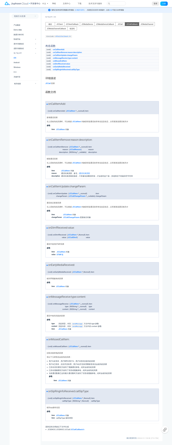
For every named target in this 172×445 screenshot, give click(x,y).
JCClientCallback (72, 24)
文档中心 (66, 3)
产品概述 (17, 25)
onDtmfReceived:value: (61, 64)
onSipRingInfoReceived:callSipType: (66, 70)
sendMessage (77, 324)
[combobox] (116, 3)
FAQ (54, 3)
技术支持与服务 (95, 3)
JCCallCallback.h (63, 36)
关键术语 (17, 77)
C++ (15, 72)
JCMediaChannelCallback (56, 29)
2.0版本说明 (79, 10)
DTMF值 (60, 255)
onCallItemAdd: (59, 49)
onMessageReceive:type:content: (65, 58)
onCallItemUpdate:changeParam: (65, 55)
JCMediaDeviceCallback (105, 24)
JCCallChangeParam (77, 196)
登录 (155, 4)
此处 (110, 10)
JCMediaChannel (147, 24)
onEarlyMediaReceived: (61, 67)
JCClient (59, 24)
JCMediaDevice (87, 24)
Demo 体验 (18, 30)
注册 (164, 4)
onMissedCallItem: (60, 61)
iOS (15, 58)
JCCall (120, 24)
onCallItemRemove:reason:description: (67, 52)
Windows (17, 67)
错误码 (72, 29)
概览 (50, 24)
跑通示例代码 (19, 35)
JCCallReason (75, 149)
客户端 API (49, 17)
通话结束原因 (84, 173)
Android (16, 62)
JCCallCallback (132, 24)
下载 (79, 3)
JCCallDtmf (72, 237)
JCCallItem (70, 111)
